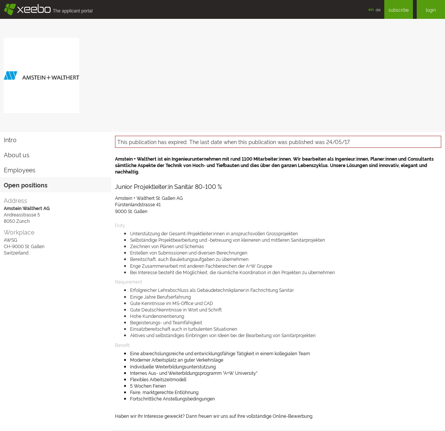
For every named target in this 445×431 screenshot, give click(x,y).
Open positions (26, 185)
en (371, 9)
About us (16, 154)
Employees (19, 170)
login (431, 9)
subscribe (398, 9)
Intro (10, 139)
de (378, 9)
